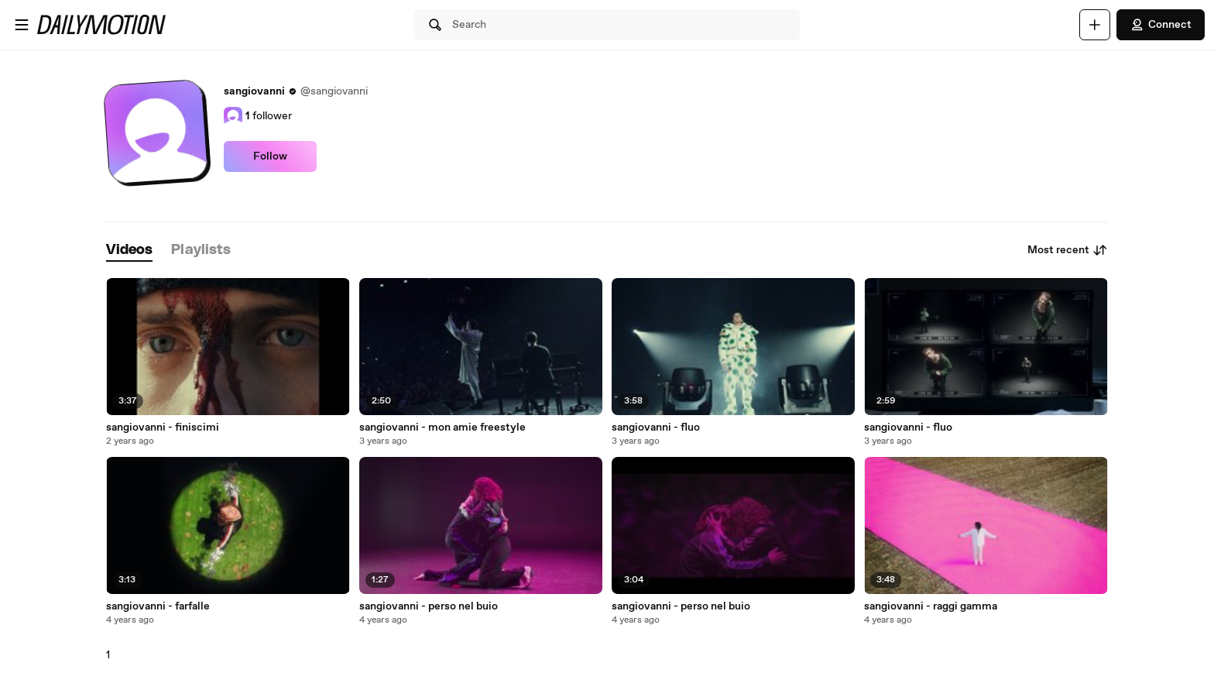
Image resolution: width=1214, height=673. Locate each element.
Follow (270, 156)
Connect (1161, 25)
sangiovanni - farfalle (158, 606)
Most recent (1067, 250)
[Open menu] (21, 24)
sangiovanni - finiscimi (162, 427)
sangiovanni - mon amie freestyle (442, 427)
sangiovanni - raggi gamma (930, 606)
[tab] (129, 250)
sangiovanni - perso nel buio (428, 606)
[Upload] (1094, 24)
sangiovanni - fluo (656, 427)
